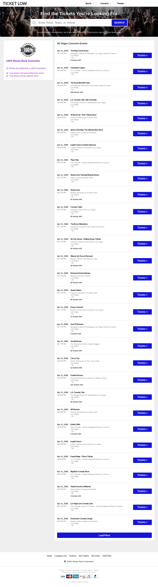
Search (119, 22)
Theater (122, 3)
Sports (89, 3)
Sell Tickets (84, 556)
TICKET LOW (15, 3)
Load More (104, 535)
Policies (72, 556)
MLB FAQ (107, 556)
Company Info (60, 556)
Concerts (105, 3)
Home (49, 556)
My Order (95, 556)
